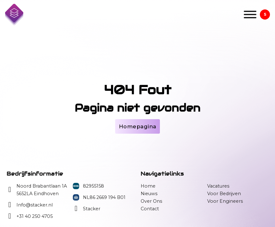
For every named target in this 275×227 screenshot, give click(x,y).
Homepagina (137, 126)
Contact (150, 209)
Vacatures (218, 186)
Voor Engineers (225, 201)
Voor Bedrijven (224, 193)
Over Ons (151, 201)
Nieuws (149, 193)
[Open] (250, 14)
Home (148, 186)
